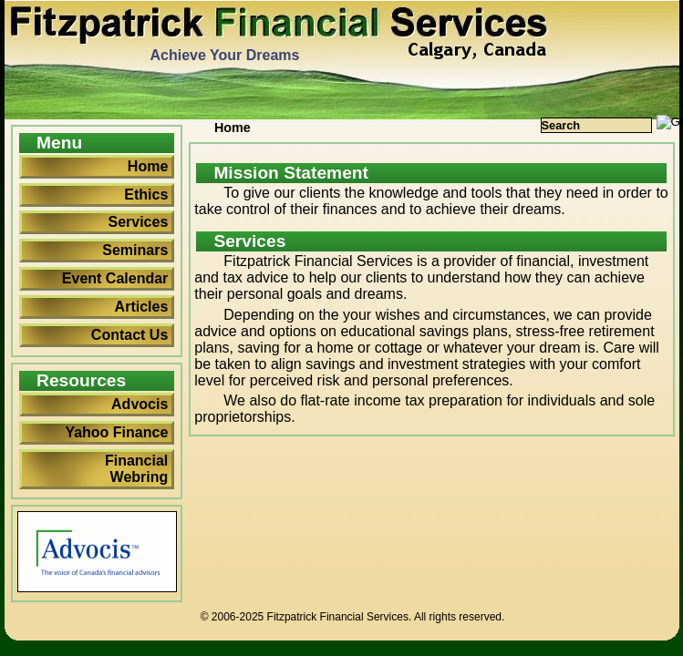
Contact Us (129, 335)
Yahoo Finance (116, 432)
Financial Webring (136, 469)
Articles (142, 306)
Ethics (146, 194)
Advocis (139, 404)
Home (148, 166)
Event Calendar (115, 278)
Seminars (135, 250)
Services (138, 222)
